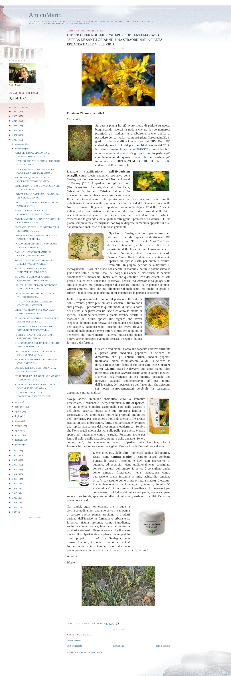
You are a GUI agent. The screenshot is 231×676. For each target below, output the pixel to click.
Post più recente (74, 645)
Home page (118, 645)
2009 (15, 497)
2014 (15, 474)
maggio (19, 425)
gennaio (19, 444)
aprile (18, 430)
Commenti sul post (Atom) (90, 652)
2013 (15, 479)
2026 (15, 111)
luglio (18, 416)
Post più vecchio (162, 645)
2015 (15, 469)
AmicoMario (45, 15)
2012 (15, 483)
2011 (15, 488)
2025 (15, 116)
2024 (15, 120)
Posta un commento (74, 641)
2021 (15, 135)
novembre (20, 148)
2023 (15, 125)
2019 (15, 450)
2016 (15, 464)
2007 (15, 507)
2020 (15, 139)
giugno (18, 421)
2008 (15, 502)
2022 (15, 130)
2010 (15, 493)
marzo (18, 435)
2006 (15, 512)
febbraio (19, 439)
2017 (15, 460)
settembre (20, 406)
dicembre (20, 144)
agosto (18, 411)
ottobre (19, 402)
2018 (15, 455)
